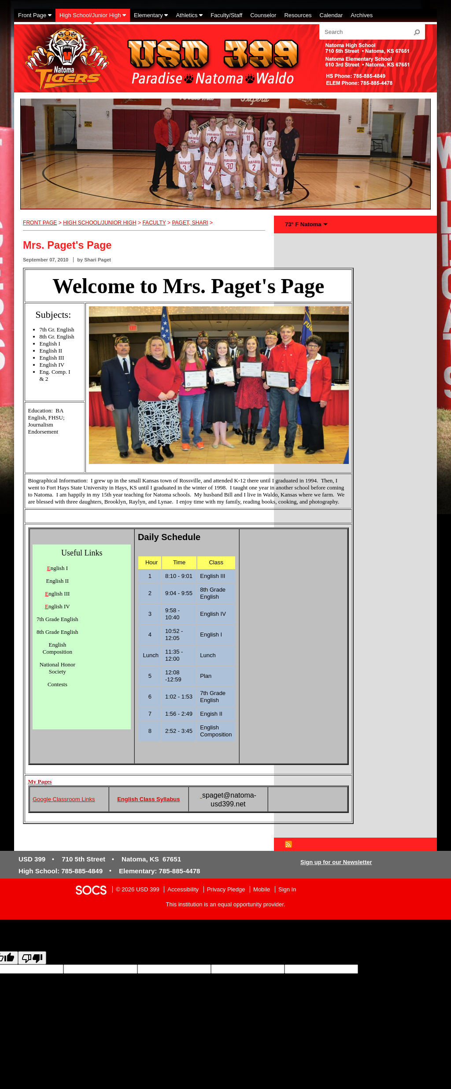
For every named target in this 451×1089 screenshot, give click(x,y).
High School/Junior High (99, 223)
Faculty (154, 223)
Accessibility (183, 889)
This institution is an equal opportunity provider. (225, 904)
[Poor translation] (32, 957)
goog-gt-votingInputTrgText (141, 977)
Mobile (261, 889)
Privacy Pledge (226, 889)
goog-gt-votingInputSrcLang (393, 969)
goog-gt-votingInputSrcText (73, 977)
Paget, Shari (190, 223)
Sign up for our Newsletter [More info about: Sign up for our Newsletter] (336, 862)
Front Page (40, 223)
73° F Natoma (303, 224)
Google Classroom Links (64, 799)
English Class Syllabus (148, 799)
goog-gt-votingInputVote (206, 977)
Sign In (287, 889)
